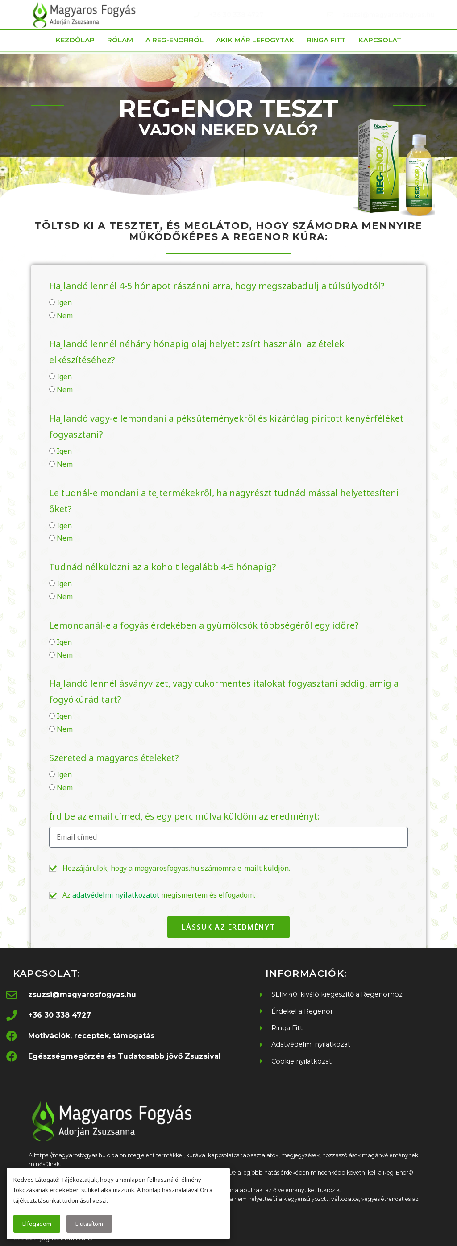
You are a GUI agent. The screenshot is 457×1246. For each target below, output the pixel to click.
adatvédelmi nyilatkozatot (115, 895)
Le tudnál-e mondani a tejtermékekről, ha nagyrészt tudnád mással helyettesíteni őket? (224, 501)
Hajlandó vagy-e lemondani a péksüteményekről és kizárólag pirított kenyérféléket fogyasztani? (226, 426)
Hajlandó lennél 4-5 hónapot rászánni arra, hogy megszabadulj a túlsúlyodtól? (216, 286)
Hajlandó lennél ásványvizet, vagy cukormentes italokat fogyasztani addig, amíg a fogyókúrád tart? (224, 691)
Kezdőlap (75, 40)
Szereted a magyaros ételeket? (114, 758)
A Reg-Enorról (174, 40)
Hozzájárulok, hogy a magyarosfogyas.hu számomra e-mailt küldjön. (176, 868)
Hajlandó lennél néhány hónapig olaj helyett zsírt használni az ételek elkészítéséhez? (196, 352)
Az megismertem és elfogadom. (158, 895)
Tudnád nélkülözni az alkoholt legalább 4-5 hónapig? (162, 567)
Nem (65, 315)
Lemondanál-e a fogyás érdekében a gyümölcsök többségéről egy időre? (203, 625)
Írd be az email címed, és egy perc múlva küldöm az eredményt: (184, 816)
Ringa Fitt (326, 40)
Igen (64, 302)
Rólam (120, 40)
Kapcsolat (380, 40)
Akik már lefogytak (255, 40)
